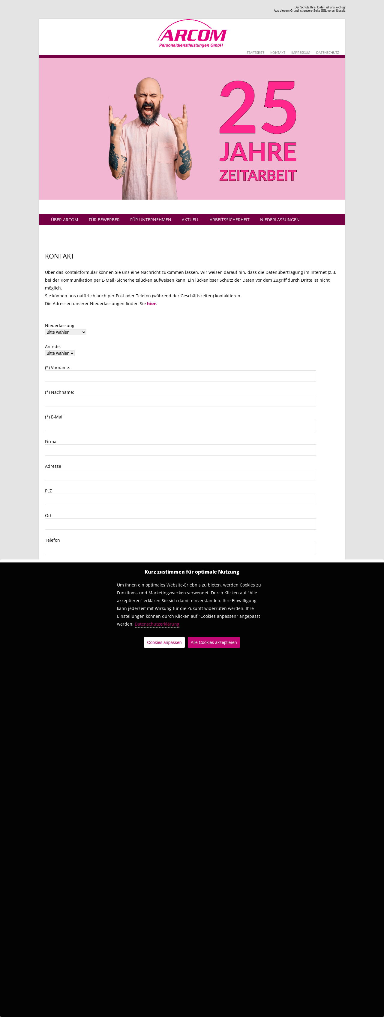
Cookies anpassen (164, 642)
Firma (50, 441)
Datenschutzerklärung (157, 624)
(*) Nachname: (59, 392)
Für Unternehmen (150, 219)
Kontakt (277, 52)
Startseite (255, 52)
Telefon (52, 540)
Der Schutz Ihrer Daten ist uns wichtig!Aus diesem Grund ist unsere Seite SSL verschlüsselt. (310, 9)
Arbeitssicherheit (230, 219)
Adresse (53, 466)
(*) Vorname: (57, 367)
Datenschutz (327, 52)
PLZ (48, 491)
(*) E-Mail (54, 417)
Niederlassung (59, 325)
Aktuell (190, 219)
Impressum (300, 52)
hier (151, 303)
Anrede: (53, 346)
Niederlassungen (280, 219)
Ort (48, 515)
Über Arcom (64, 219)
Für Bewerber (104, 219)
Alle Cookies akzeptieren (214, 642)
